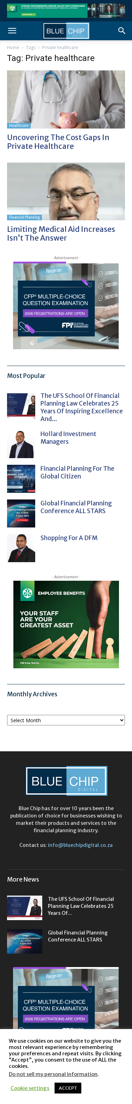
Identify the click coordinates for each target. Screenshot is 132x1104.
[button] (12, 30)
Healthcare (19, 125)
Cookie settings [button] (30, 1088)
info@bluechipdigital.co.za (80, 845)
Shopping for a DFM (69, 538)
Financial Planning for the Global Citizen (77, 472)
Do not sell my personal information (53, 1074)
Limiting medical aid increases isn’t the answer (61, 234)
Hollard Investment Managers (68, 438)
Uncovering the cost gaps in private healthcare (58, 142)
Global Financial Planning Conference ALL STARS (76, 507)
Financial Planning (24, 217)
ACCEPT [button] (68, 1088)
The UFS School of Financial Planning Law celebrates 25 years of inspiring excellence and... (81, 407)
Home (13, 47)
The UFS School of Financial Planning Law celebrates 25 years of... (81, 906)
